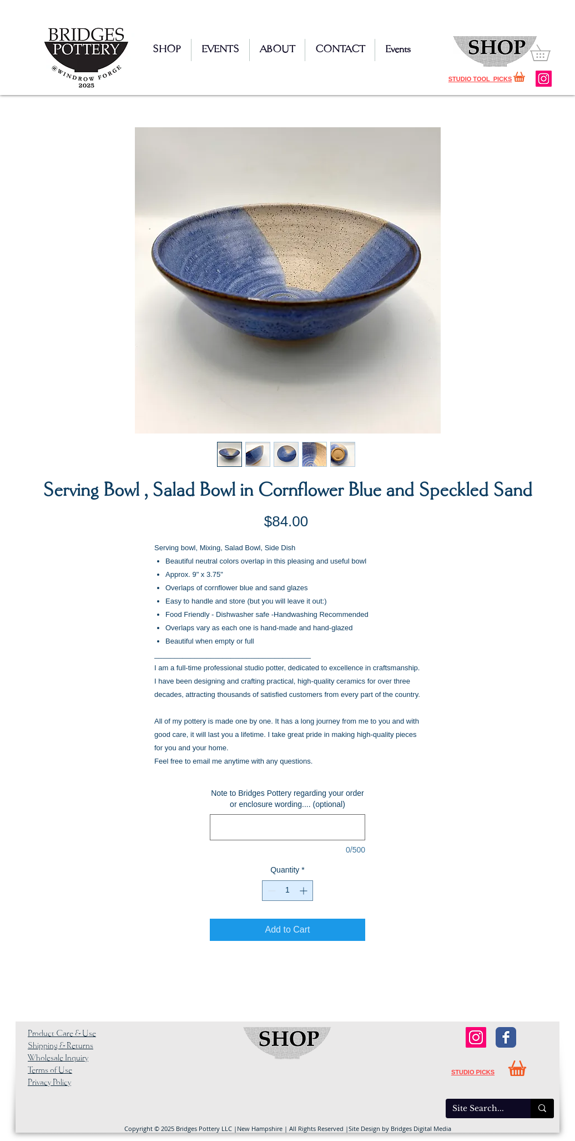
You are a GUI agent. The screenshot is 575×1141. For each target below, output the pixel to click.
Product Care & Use (62, 1033)
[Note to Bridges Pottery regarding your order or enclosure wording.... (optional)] (287, 827)
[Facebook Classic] (506, 1037)
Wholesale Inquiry (58, 1058)
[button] (548, 52)
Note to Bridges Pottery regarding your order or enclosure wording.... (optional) (287, 799)
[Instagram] (544, 79)
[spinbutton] (287, 890)
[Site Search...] (479, 1109)
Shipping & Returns (60, 1046)
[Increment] (304, 890)
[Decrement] (271, 890)
